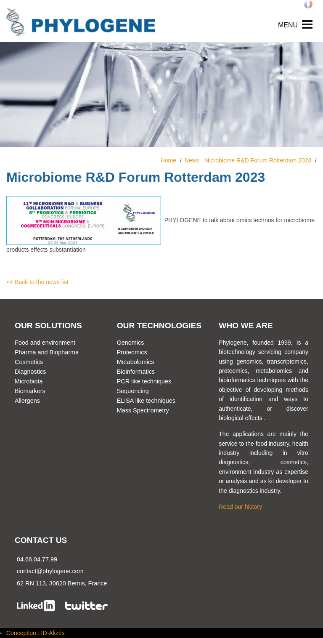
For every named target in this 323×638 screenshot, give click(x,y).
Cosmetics (29, 362)
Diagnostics (30, 371)
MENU (288, 25)
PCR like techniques (144, 381)
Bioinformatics (136, 371)
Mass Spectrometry (143, 410)
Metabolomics (135, 362)
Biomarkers (30, 391)
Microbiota (28, 381)
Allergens (27, 400)
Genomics (130, 342)
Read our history (240, 506)
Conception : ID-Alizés (35, 633)
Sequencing (133, 391)
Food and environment (45, 342)
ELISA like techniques (146, 400)
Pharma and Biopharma (47, 352)
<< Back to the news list (37, 282)
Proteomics (132, 352)
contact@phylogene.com (50, 571)
